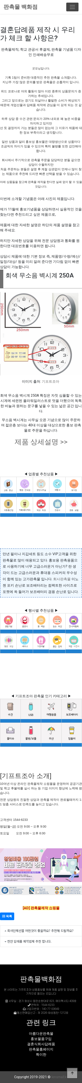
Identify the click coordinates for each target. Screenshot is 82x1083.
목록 (7, 916)
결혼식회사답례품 (41, 1044)
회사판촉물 (62, 579)
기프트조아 (50, 381)
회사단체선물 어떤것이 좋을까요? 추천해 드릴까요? (40, 930)
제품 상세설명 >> (41, 442)
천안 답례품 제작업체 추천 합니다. (29, 941)
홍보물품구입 (41, 1039)
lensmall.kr (59, 1077)
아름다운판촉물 (41, 1033)
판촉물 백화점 (20, 7)
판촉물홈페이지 (41, 1049)
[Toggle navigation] (72, 7)
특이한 (41, 1054)
